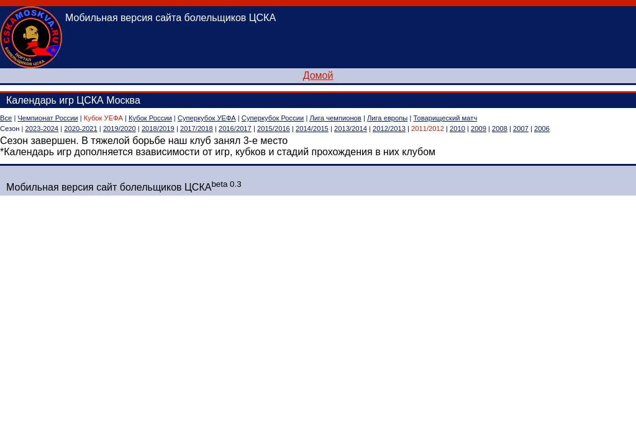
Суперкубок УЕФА (207, 118)
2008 (499, 128)
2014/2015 (312, 128)
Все (6, 118)
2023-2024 (42, 128)
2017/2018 (196, 128)
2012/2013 (389, 128)
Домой (318, 75)
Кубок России (150, 118)
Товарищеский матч (446, 118)
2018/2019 (158, 128)
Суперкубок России (273, 118)
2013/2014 (350, 128)
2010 (457, 128)
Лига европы (387, 118)
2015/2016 (273, 128)
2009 (478, 128)
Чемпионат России (47, 118)
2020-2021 (81, 128)
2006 (542, 128)
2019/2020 (119, 128)
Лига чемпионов (335, 118)
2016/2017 (235, 128)
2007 (521, 128)
